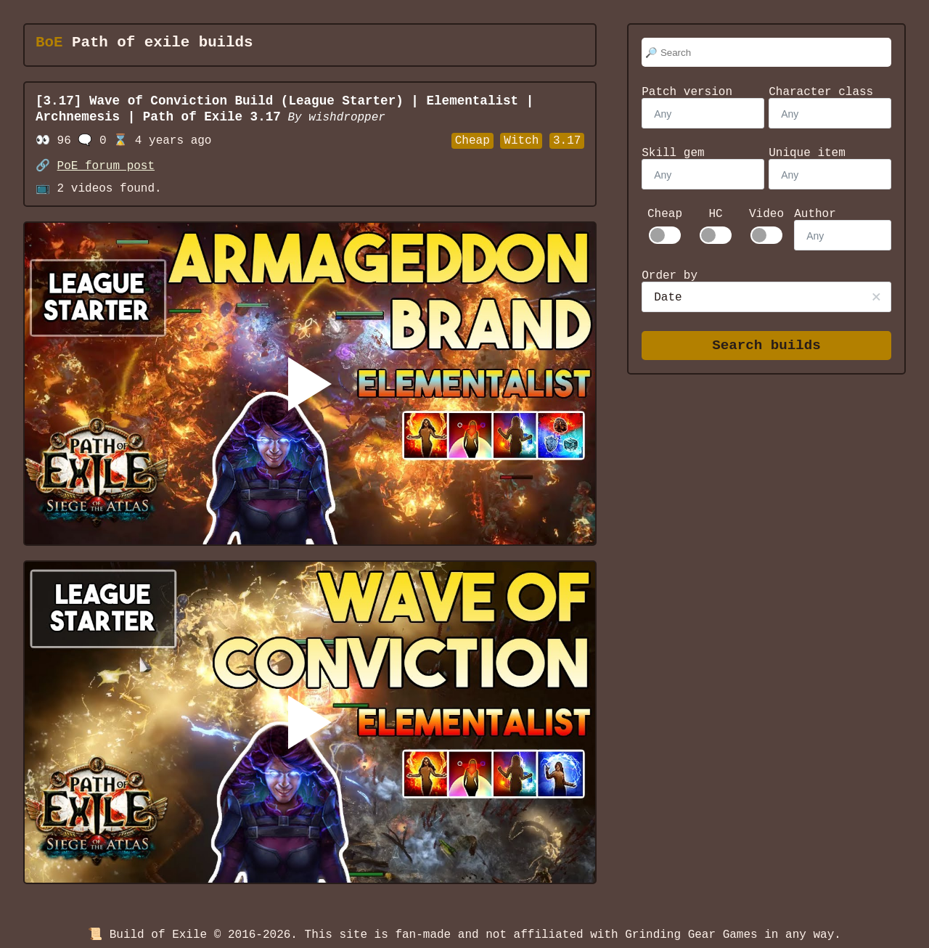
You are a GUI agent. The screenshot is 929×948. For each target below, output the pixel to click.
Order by (669, 276)
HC (715, 214)
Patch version (687, 92)
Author (815, 214)
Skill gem (673, 153)
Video (766, 214)
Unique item (807, 153)
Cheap (664, 214)
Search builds (766, 346)
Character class (821, 92)
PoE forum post (106, 166)
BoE (49, 43)
